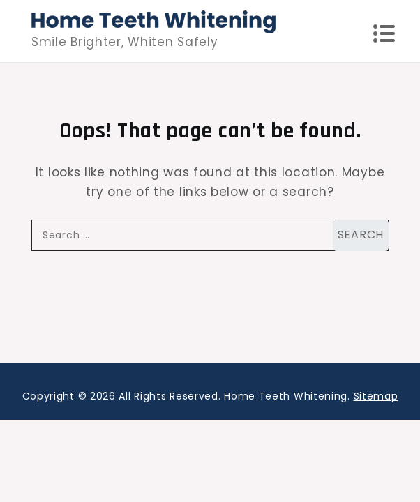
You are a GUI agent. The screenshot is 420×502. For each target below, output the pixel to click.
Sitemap (376, 396)
